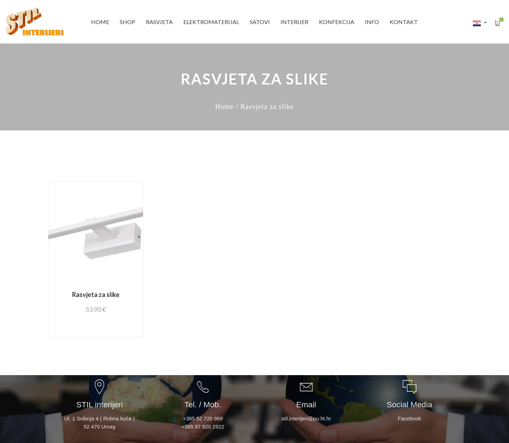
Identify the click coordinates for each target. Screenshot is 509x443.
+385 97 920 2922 (203, 427)
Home (100, 21)
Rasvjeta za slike (95, 294)
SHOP (127, 21)
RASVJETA (159, 21)
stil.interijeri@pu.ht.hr (306, 418)
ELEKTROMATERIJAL (211, 21)
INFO (372, 21)
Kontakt (404, 21)
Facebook (409, 418)
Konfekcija (336, 21)
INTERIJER (294, 21)
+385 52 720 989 (203, 418)
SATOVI (260, 21)
